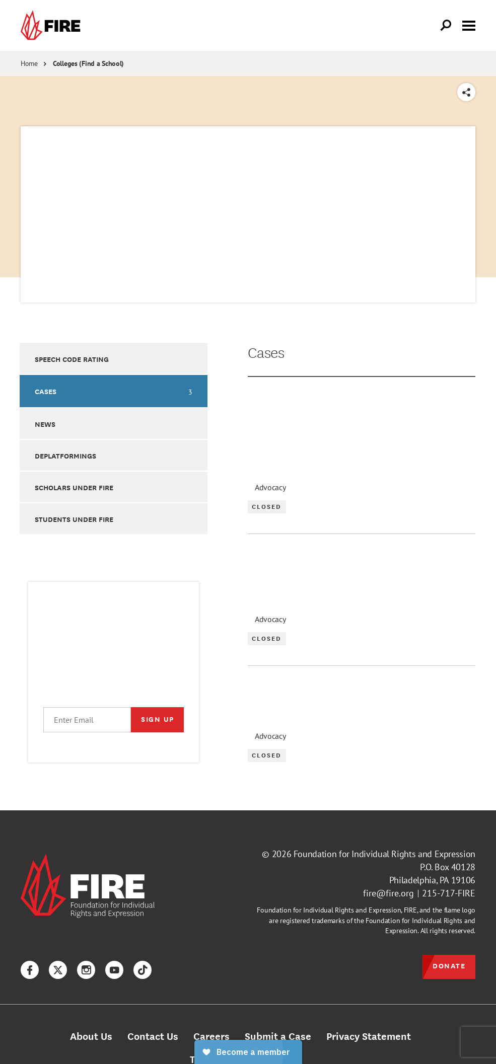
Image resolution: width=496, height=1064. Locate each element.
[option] (113, 358)
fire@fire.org (388, 893)
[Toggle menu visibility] (468, 24)
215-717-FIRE (448, 893)
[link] (53, 25)
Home (29, 63)
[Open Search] (446, 26)
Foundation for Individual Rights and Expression (384, 854)
